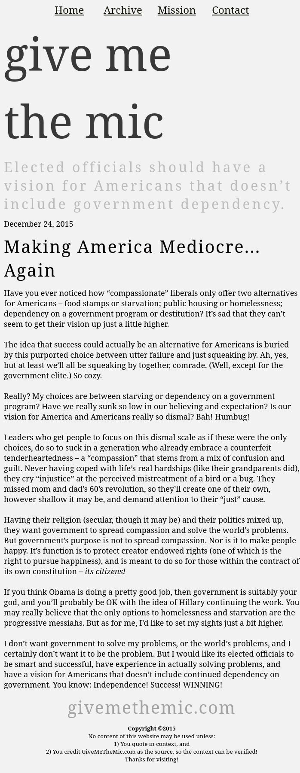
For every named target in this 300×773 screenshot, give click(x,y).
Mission (177, 10)
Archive (123, 10)
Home (69, 10)
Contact (230, 10)
